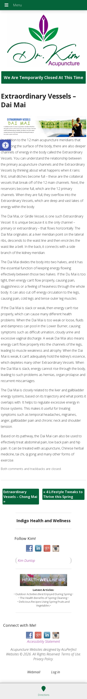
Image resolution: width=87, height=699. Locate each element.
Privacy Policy (43, 659)
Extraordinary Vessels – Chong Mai (20, 497)
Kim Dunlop (26, 560)
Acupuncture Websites (26, 649)
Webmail (33, 672)
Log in (55, 672)
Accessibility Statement (43, 641)
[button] (5, 145)
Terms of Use (70, 654)
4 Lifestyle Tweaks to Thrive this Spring (63, 494)
